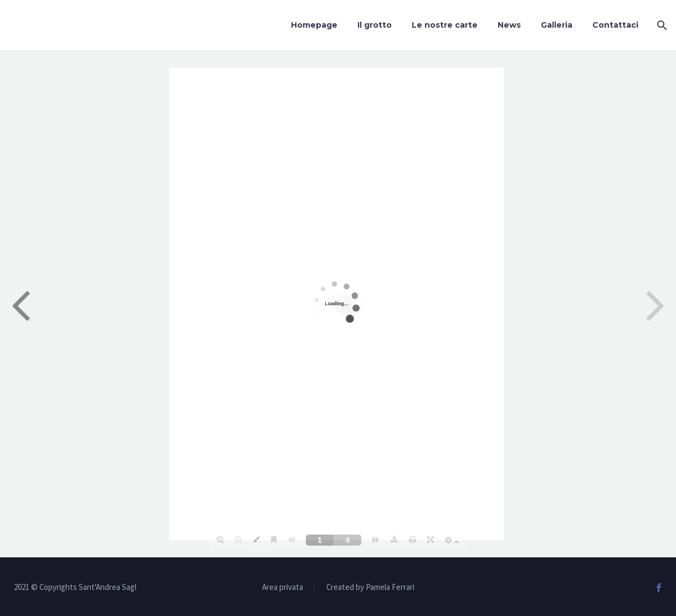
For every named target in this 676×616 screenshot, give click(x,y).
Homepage (314, 25)
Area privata (282, 587)
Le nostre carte (445, 25)
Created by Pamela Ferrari (370, 587)
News (509, 25)
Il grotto (374, 25)
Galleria (556, 25)
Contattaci (615, 25)
